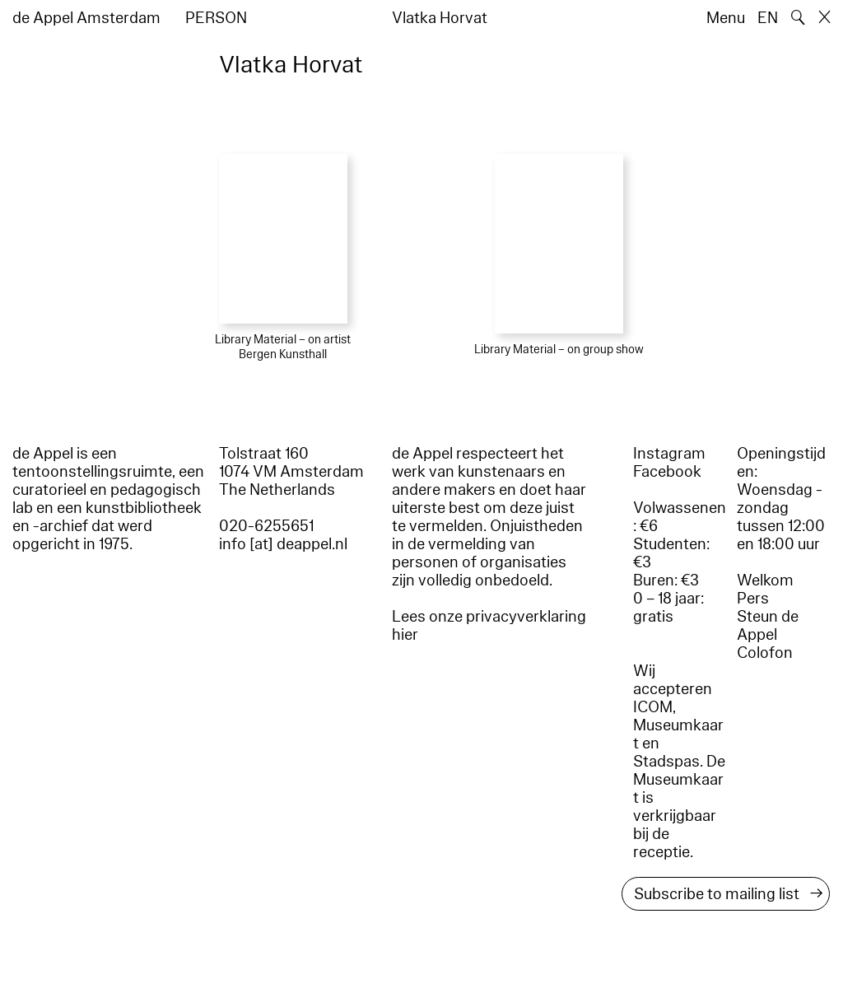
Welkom (765, 580)
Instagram (669, 453)
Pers (753, 598)
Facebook (667, 472)
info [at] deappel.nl (283, 544)
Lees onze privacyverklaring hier (489, 626)
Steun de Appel (768, 626)
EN (767, 18)
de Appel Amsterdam (86, 18)
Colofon (765, 653)
